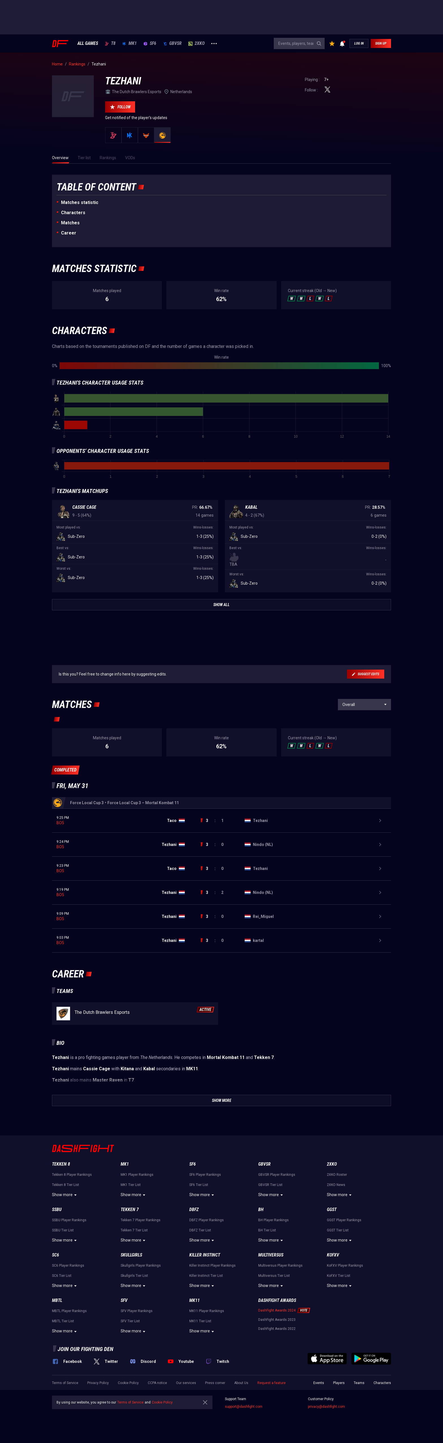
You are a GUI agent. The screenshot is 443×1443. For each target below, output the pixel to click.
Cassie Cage (84, 507)
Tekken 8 (61, 1164)
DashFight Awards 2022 (277, 1329)
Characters (73, 212)
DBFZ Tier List (200, 1230)
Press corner (215, 1383)
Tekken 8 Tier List (65, 1185)
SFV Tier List (130, 1321)
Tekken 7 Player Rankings (140, 1220)
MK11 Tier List (200, 1321)
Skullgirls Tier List (134, 1276)
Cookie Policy (128, 1383)
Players (339, 1383)
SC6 (55, 1255)
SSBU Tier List (63, 1230)
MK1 (129, 43)
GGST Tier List (338, 1230)
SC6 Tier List (61, 1276)
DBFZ (194, 1209)
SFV (124, 1300)
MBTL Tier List (63, 1321)
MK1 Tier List (131, 1185)
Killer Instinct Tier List (206, 1276)
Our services (186, 1383)
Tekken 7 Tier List (134, 1230)
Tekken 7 (130, 1209)
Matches (70, 222)
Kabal (251, 507)
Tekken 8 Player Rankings (72, 1175)
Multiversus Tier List (274, 1276)
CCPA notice (157, 1383)
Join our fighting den (85, 1349)
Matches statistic (79, 202)
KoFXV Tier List (338, 1276)
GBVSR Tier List (270, 1185)
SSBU (57, 1209)
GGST (331, 1209)
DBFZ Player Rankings (206, 1220)
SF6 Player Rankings (205, 1175)
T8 (110, 43)
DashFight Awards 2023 (277, 1320)
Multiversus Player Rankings (280, 1265)
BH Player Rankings (273, 1220)
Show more (65, 1195)
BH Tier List (267, 1230)
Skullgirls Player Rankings (141, 1265)
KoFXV (333, 1255)
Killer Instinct (204, 1255)
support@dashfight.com (243, 1407)
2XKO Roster (337, 1175)
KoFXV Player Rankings (345, 1265)
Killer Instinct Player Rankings (212, 1265)
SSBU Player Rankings (69, 1220)
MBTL (57, 1300)
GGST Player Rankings (344, 1220)
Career (68, 233)
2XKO (196, 43)
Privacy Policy (98, 1383)
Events (318, 1383)
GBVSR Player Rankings (276, 1175)
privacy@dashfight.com (326, 1407)
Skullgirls (131, 1255)
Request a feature (271, 1383)
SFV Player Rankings (137, 1311)
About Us (241, 1383)
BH (261, 1209)
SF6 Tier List (198, 1185)
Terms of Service (65, 1383)
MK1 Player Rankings (137, 1175)
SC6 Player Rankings (68, 1265)
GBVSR (172, 43)
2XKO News (336, 1185)
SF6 (150, 43)
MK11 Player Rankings (206, 1311)
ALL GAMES (87, 43)
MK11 (194, 1300)
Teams (359, 1383)
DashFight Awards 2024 (277, 1310)
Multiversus (270, 1255)
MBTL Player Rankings (69, 1311)
